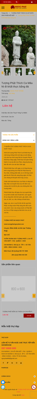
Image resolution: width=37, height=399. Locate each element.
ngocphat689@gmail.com (9, 358)
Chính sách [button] (18, 376)
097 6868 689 (8, 348)
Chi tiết (29, 315)
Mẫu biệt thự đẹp (10, 326)
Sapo (22, 395)
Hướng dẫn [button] (18, 382)
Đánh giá (4, 97)
